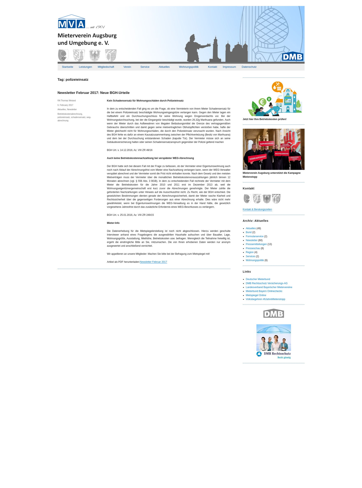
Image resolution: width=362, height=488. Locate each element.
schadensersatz (78, 117)
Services (250, 256)
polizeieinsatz (64, 117)
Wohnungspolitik (189, 66)
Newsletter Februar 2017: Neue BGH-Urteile (94, 93)
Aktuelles (164, 66)
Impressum (229, 66)
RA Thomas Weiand (67, 100)
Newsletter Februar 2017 (153, 261)
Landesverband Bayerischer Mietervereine (269, 287)
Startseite (67, 66)
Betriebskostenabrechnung (70, 114)
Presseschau (253, 248)
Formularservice (255, 236)
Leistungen (85, 66)
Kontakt (212, 66)
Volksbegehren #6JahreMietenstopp (265, 299)
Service (145, 66)
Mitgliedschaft (106, 66)
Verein (127, 66)
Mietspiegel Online (256, 295)
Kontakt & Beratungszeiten (257, 209)
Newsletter (72, 109)
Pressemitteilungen (256, 244)
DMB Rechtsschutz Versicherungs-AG (267, 283)
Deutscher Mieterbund (258, 279)
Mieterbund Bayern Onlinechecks (264, 291)
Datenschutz (249, 66)
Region (250, 252)
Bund (249, 232)
